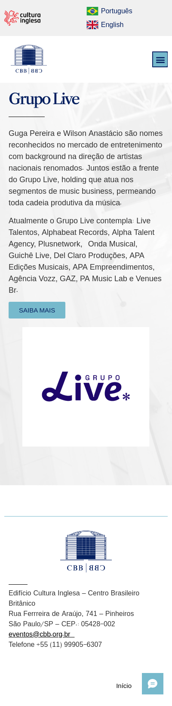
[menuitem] (109, 11)
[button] (160, 59)
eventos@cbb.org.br (41, 634)
